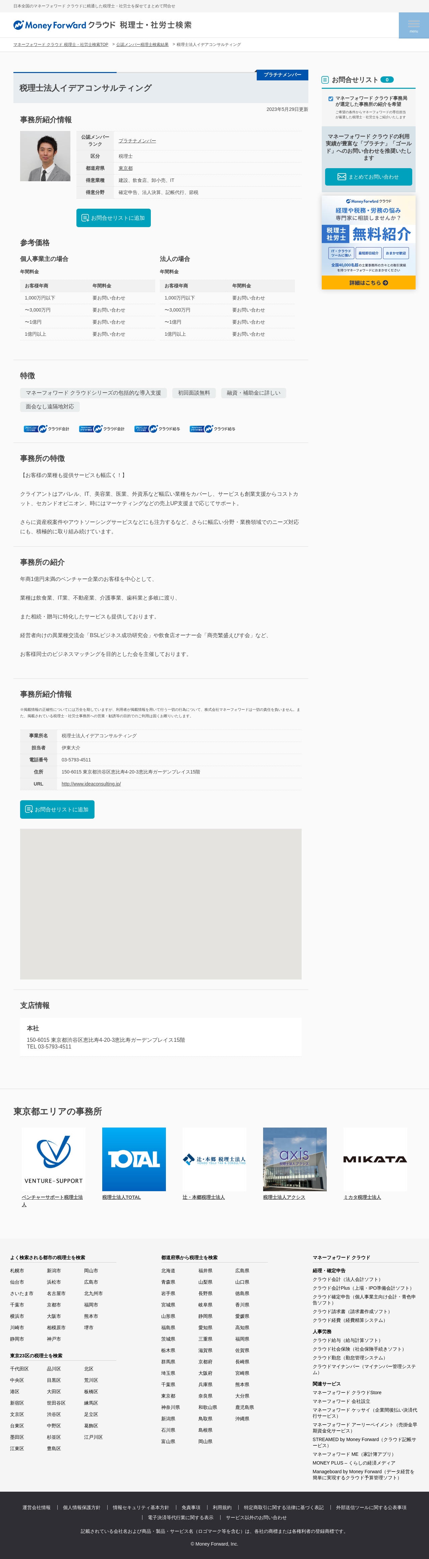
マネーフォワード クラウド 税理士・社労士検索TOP (60, 44)
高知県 (242, 1327)
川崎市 (17, 1327)
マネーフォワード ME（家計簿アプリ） (354, 1454)
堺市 (89, 1327)
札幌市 (17, 1270)
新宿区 (17, 1403)
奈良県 (205, 1396)
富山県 (168, 1441)
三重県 (205, 1339)
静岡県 (205, 1316)
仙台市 (17, 1282)
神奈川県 (170, 1407)
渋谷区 (54, 1414)
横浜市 (17, 1316)
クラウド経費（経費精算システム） (350, 1320)
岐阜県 (205, 1304)
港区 (14, 1391)
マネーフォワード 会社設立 (341, 1401)
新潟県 (168, 1418)
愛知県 (205, 1327)
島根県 (205, 1430)
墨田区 (17, 1437)
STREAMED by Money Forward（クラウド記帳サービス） (365, 1442)
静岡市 (17, 1339)
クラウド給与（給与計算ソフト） (348, 1340)
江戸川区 (93, 1437)
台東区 (17, 1425)
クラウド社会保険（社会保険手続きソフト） (360, 1349)
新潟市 (54, 1270)
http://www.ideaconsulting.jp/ (91, 784)
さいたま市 (22, 1293)
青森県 (168, 1282)
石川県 (168, 1430)
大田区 (54, 1391)
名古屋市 (56, 1293)
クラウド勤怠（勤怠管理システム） (350, 1357)
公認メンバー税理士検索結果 (142, 44)
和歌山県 (207, 1407)
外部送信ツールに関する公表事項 (371, 1507)
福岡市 (91, 1304)
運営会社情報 (36, 1507)
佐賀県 (242, 1350)
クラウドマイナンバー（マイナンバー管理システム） (364, 1369)
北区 (89, 1368)
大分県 (242, 1396)
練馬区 (91, 1403)
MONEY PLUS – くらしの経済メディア (354, 1463)
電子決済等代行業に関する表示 (180, 1517)
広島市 (91, 1282)
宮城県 (168, 1304)
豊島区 (54, 1448)
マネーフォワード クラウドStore (347, 1392)
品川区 (54, 1368)
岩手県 (168, 1293)
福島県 (168, 1327)
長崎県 (242, 1361)
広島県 (242, 1270)
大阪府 (205, 1373)
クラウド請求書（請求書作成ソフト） (352, 1311)
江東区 (17, 1448)
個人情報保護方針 (82, 1507)
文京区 (17, 1414)
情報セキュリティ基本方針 (141, 1507)
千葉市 (17, 1304)
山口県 (242, 1282)
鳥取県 (205, 1418)
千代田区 (19, 1368)
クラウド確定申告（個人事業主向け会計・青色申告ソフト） (364, 1299)
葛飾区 (91, 1425)
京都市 (54, 1304)
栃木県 (168, 1350)
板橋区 (91, 1391)
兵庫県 (205, 1384)
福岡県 (242, 1339)
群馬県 (168, 1361)
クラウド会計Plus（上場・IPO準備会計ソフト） (363, 1288)
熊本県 (242, 1384)
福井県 (205, 1270)
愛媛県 (242, 1316)
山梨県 (205, 1282)
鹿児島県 (244, 1407)
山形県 (168, 1316)
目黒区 (54, 1380)
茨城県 (168, 1339)
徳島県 (242, 1293)
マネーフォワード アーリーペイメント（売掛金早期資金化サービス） (365, 1427)
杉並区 (54, 1437)
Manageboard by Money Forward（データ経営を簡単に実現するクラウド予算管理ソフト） (364, 1474)
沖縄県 (242, 1418)
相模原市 (56, 1327)
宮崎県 (242, 1373)
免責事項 (191, 1507)
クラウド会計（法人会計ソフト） (348, 1279)
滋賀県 (205, 1350)
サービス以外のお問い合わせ (256, 1517)
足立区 (91, 1414)
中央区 (17, 1380)
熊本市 (91, 1316)
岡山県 (205, 1441)
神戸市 (54, 1339)
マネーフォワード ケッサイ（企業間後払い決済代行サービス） (365, 1413)
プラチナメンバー (137, 140)
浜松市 (54, 1282)
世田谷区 (56, 1403)
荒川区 (91, 1380)
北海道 (168, 1270)
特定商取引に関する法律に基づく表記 (284, 1507)
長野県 (205, 1293)
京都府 (205, 1361)
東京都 (126, 168)
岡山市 (91, 1270)
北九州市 (93, 1293)
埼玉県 (168, 1373)
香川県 (242, 1304)
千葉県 (168, 1384)
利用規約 (222, 1507)
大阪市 (54, 1316)
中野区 (54, 1425)
